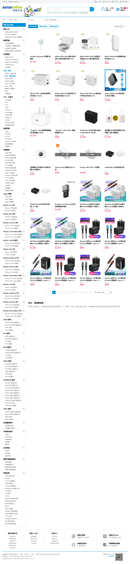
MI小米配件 (7, 347)
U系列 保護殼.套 (10, 336)
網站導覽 (12, 548)
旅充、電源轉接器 (50, 20)
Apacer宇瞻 (8, 115)
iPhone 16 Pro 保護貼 (11, 272)
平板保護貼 (8, 439)
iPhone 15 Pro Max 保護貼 (13, 316)
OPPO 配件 (7, 361)
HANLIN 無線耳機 (10, 158)
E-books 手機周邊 (10, 486)
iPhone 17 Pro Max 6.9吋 (12, 231)
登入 (107, 8)
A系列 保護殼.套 (10, 371)
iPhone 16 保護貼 (10, 254)
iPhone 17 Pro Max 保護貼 (13, 237)
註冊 (112, 8)
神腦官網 (12, 536)
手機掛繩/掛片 (9, 464)
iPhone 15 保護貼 (10, 290)
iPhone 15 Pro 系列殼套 (12, 305)
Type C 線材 (8, 78)
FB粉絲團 (123, 1)
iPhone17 (50, 13)
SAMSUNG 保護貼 (10, 405)
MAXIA (7, 506)
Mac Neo (60, 13)
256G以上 (8, 110)
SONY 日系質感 (10, 173)
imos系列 (8, 493)
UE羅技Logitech (10, 183)
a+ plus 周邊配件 (10, 481)
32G (6, 102)
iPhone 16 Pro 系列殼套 (12, 269)
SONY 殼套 (8, 417)
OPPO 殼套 (8, 374)
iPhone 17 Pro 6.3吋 (10, 223)
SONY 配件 (7, 409)
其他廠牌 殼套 (9, 425)
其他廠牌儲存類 (10, 125)
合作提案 (33, 543)
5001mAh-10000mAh (11, 59)
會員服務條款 (13, 543)
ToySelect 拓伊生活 (11, 518)
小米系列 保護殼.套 (11, 350)
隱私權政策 (12, 545)
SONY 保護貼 (9, 419)
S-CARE (98, 1)
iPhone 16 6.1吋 (9, 249)
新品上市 (6, 29)
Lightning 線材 (9, 81)
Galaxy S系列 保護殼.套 (12, 393)
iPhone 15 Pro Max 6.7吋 (12, 311)
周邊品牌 (6, 473)
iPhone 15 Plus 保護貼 (12, 298)
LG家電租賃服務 (83, 13)
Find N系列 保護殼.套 (11, 369)
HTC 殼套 (8, 341)
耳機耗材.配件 (9, 190)
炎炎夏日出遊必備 (10, 48)
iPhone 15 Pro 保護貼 (11, 307)
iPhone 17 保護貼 (10, 210)
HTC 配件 (6, 333)
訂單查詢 (33, 541)
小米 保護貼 (8, 357)
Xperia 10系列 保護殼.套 (12, 414)
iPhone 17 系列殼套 (11, 208)
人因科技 (7, 185)
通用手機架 (8, 462)
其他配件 (7, 442)
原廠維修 (54, 541)
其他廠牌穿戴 (9, 144)
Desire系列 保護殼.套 (11, 339)
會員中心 (109, 10)
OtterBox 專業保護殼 (11, 511)
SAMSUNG (8, 139)
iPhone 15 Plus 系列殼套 (12, 296)
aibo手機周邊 (9, 483)
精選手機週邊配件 (9, 459)
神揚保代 (16, 1)
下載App (5, 1)
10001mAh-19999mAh (12, 62)
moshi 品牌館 (9, 508)
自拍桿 (7, 451)
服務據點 (10, 1)
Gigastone (8, 117)
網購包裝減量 (55, 543)
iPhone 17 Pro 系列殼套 (12, 225)
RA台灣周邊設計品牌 (11, 513)
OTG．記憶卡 (8, 97)
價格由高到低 (43, 26)
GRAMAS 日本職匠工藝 (12, 488)
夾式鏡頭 (7, 453)
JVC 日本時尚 (9, 160)
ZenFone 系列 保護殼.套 (12, 322)
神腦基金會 (12, 538)
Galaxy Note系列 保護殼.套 (13, 400)
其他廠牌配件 (8, 423)
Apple (6, 131)
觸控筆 (7, 444)
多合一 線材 (8, 86)
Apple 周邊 (7, 194)
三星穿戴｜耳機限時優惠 (12, 46)
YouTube (115, 1)
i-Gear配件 (8, 491)
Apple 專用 (8, 153)
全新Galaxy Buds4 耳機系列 (13, 37)
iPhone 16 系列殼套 (11, 252)
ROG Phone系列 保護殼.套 (13, 325)
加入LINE (106, 1)
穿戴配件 (7, 146)
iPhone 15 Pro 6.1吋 (10, 302)
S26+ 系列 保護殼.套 (11, 385)
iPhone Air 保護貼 (10, 219)
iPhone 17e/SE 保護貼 (12, 246)
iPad (55, 13)
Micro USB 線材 (10, 83)
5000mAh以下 (9, 57)
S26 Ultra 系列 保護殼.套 (12, 388)
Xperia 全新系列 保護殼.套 (13, 412)
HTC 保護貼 (8, 344)
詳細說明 (111, 556)
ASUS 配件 (7, 319)
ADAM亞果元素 (9, 476)
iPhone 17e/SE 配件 (10, 240)
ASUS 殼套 (8, 327)
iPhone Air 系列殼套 (11, 217)
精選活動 (6, 40)
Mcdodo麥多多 (9, 503)
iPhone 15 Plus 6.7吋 (11, 293)
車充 (6, 91)
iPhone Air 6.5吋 (9, 214)
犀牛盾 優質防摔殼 (10, 523)
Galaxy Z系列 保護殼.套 (12, 390)
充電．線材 (30, 20)
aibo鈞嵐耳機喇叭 (10, 155)
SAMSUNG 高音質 (10, 170)
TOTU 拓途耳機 (10, 180)
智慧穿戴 (6, 128)
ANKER (7, 478)
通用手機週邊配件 (10, 469)
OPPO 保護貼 (9, 376)
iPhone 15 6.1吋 (9, 284)
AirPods (65, 13)
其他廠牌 (7, 188)
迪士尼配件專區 (10, 521)
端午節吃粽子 (73, 13)
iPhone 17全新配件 (11, 34)
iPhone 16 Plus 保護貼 (12, 263)
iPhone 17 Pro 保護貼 (11, 228)
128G (6, 107)
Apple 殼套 (8, 197)
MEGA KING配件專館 (11, 498)
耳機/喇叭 (6, 150)
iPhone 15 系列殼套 (11, 287)
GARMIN (7, 134)
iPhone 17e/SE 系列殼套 (12, 243)
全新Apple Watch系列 (11, 32)
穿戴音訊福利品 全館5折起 (13, 51)
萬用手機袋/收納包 (10, 467)
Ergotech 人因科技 (10, 141)
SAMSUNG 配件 (9, 380)
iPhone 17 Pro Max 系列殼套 (13, 234)
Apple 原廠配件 (9, 202)
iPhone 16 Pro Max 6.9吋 (12, 275)
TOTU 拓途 (8, 516)
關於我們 (12, 541)
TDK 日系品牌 (9, 178)
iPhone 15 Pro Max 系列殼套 (13, 313)
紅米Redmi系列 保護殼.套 (13, 352)
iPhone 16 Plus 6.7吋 (11, 258)
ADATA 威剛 (8, 112)
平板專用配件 (8, 431)
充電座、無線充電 (10, 73)
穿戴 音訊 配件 (13, 20)
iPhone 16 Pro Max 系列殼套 (13, 278)
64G (6, 105)
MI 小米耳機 (8, 165)
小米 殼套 (8, 355)
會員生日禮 (33, 538)
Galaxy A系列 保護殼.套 (12, 395)
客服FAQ (54, 538)
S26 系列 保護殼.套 (11, 383)
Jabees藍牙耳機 (10, 163)
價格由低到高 (54, 26)
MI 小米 (7, 136)
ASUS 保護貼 (9, 330)
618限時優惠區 (9, 43)
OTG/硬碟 (8, 100)
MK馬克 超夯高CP (10, 501)
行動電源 (6, 54)
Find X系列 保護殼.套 (11, 366)
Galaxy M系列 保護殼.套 (12, 398)
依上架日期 (33, 26)
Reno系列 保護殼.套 (11, 364)
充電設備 (7, 93)
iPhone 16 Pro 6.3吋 (10, 267)
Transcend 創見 (10, 122)
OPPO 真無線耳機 (10, 168)
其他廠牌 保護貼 (10, 428)
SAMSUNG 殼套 (10, 403)
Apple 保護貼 (9, 199)
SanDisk (7, 120)
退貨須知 (54, 536)
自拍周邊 (6, 448)
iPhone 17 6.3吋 (9, 205)
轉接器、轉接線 (10, 88)
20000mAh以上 (9, 64)
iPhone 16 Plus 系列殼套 (12, 261)
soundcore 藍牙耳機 (11, 175)
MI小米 (7, 496)
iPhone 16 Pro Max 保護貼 (13, 281)
